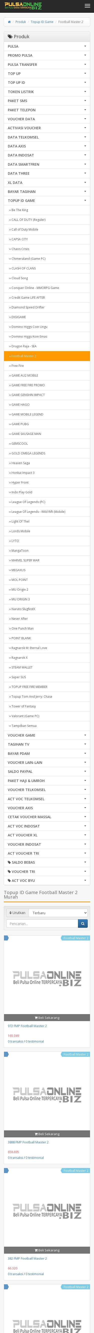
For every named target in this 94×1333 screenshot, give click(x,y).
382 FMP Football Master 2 (27, 1258)
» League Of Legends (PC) (26, 502)
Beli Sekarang (47, 1017)
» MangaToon (18, 550)
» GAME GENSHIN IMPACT (26, 395)
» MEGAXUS (16, 570)
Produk (21, 22)
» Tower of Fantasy (22, 706)
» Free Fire (16, 366)
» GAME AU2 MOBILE (23, 375)
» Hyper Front (18, 482)
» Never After (18, 619)
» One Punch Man (21, 628)
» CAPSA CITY (18, 239)
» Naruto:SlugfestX (21, 609)
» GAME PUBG (18, 424)
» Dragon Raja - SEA (22, 346)
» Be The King (18, 210)
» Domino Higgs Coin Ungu (27, 327)
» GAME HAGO (19, 404)
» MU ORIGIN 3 (19, 599)
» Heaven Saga (19, 463)
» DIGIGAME (17, 317)
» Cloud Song (18, 278)
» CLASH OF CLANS (22, 268)
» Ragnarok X (18, 658)
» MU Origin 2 (18, 589)
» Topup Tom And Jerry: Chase (30, 696)
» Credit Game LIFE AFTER (26, 297)
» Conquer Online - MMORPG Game (33, 288)
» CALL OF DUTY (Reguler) (26, 220)
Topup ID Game (42, 22)
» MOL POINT (18, 580)
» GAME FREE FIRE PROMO (26, 385)
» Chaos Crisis (18, 249)
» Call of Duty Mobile (23, 229)
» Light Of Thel (18, 521)
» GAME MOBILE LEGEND (25, 414)
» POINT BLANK (19, 638)
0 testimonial (35, 1041)
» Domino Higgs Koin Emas (27, 336)
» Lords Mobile (19, 531)
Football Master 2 (76, 938)
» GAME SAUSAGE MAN (24, 434)
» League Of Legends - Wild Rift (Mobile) (36, 512)
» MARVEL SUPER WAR (23, 560)
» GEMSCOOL (18, 443)
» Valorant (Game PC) (23, 716)
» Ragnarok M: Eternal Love (27, 648)
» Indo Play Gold (20, 492)
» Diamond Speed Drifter (26, 307)
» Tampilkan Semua (22, 726)
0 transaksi (15, 1041)
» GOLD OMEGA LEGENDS (26, 453)
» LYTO (13, 541)
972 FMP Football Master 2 (27, 1026)
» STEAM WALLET (20, 667)
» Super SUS (17, 677)
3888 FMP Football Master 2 (28, 1142)
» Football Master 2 (22, 356)
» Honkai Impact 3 (21, 473)
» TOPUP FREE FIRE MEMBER (27, 687)
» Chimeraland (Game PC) (26, 259)
